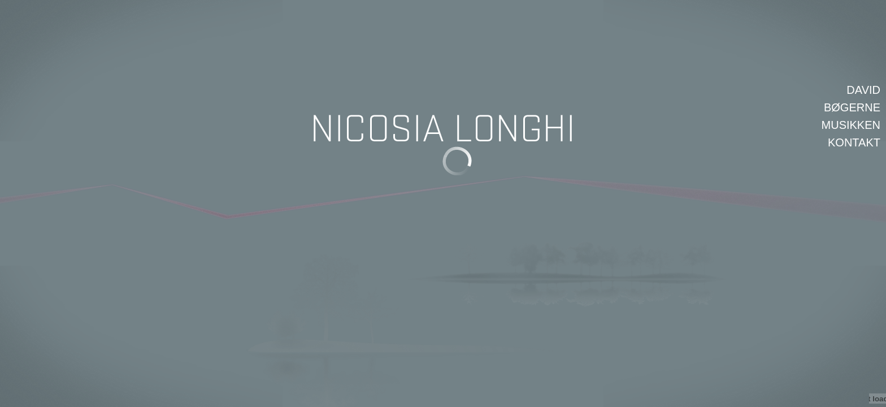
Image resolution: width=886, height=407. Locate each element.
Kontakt (854, 142)
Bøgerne (852, 107)
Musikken (851, 125)
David (863, 90)
